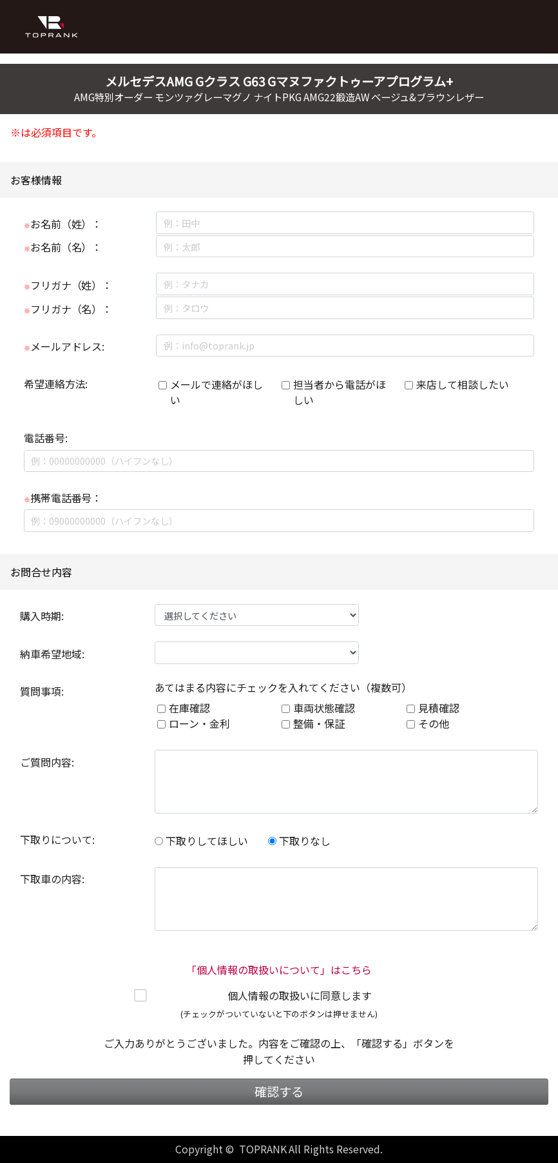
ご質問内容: (47, 762)
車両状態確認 (324, 708)
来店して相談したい (462, 384)
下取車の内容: (52, 878)
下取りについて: (57, 839)
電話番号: (46, 437)
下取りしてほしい (201, 840)
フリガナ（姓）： (68, 285)
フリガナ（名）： (68, 309)
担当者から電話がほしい (339, 391)
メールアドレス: (64, 346)
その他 (433, 723)
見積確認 (438, 708)
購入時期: (42, 615)
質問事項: (42, 691)
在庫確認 (189, 708)
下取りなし (299, 840)
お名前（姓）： (63, 223)
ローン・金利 (199, 723)
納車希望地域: (52, 653)
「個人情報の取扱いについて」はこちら (279, 969)
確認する (279, 1091)
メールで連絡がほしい (216, 391)
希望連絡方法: (56, 383)
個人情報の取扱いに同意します (299, 995)
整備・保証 (319, 723)
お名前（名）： (63, 247)
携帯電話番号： (63, 497)
